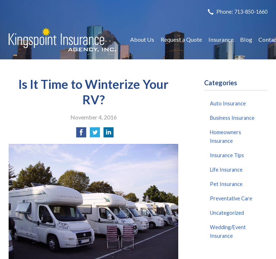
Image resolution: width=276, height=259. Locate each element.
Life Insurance (226, 170)
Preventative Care (231, 198)
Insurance (221, 39)
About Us (142, 39)
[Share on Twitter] (95, 134)
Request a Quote (181, 39)
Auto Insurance (228, 103)
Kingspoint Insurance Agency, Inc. (62, 39)
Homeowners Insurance (225, 136)
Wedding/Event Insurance (228, 231)
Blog (246, 39)
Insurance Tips (227, 155)
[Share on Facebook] (81, 134)
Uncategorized (227, 213)
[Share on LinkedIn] (109, 134)
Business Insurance (232, 118)
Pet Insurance (226, 184)
